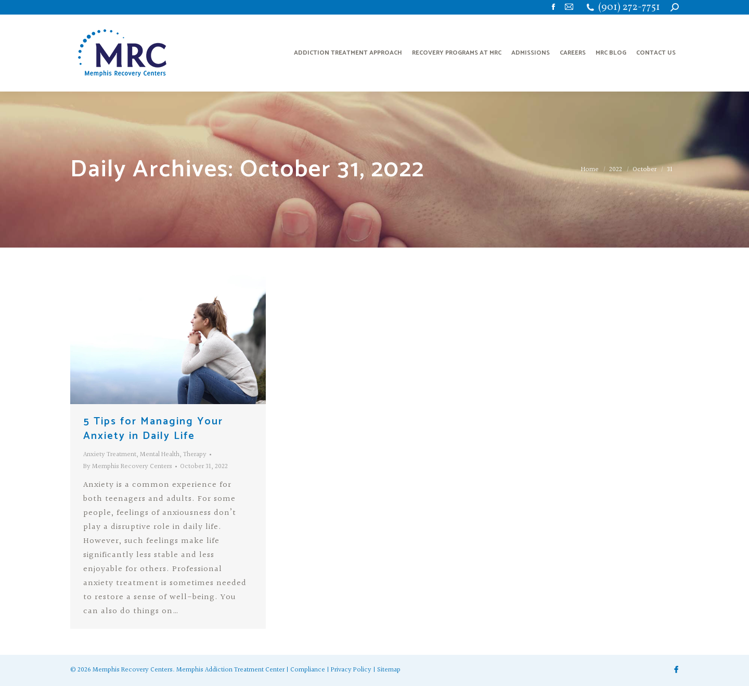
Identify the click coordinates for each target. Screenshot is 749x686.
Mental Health (159, 454)
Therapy (194, 454)
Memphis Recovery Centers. (134, 670)
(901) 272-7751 (629, 7)
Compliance (307, 670)
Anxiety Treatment (109, 454)
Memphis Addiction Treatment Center (230, 670)
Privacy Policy (351, 670)
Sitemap (389, 670)
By (127, 466)
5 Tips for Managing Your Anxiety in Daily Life (153, 429)
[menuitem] (348, 53)
